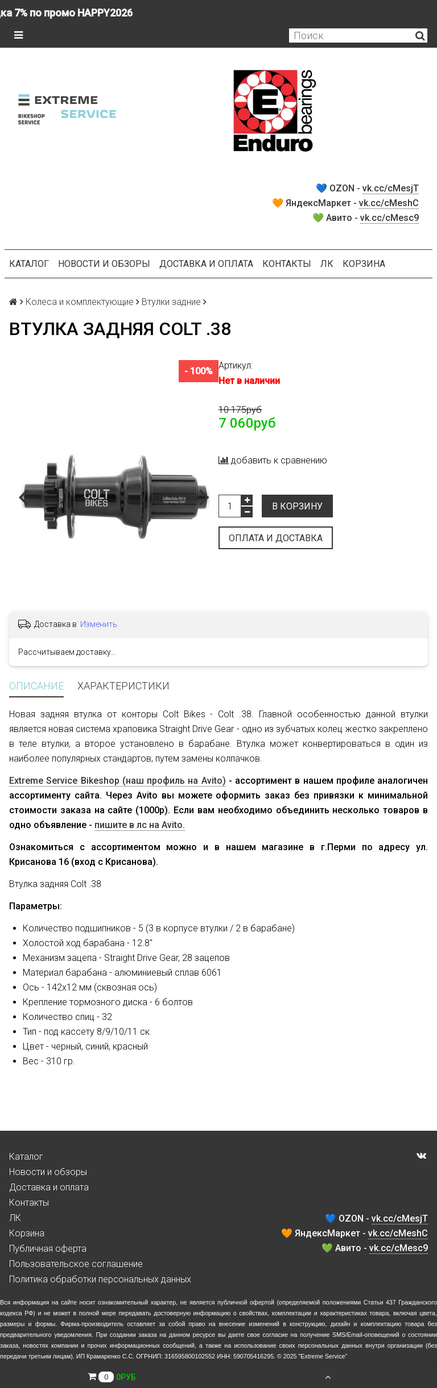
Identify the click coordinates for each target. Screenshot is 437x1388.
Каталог (29, 263)
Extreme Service (322, 1356)
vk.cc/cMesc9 (389, 217)
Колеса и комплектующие (80, 301)
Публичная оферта (47, 1248)
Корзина (364, 263)
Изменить (98, 624)
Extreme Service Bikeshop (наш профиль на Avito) (117, 780)
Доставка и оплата (206, 263)
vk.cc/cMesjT (390, 188)
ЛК (326, 263)
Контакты (286, 263)
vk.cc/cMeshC (389, 203)
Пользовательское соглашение (76, 1264)
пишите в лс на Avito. (139, 825)
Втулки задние (171, 301)
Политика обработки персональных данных (100, 1279)
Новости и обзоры (104, 263)
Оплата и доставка (276, 538)
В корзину (297, 506)
